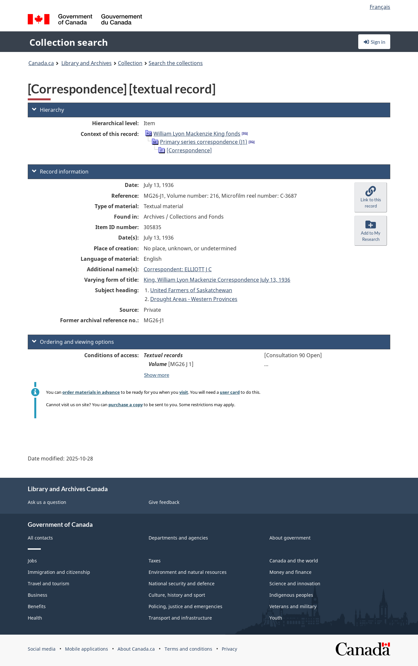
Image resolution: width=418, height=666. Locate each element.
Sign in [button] (374, 42)
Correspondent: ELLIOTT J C (178, 269)
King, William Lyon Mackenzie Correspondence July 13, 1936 (217, 279)
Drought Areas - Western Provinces (193, 299)
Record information (60, 171)
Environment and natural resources (188, 572)
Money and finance (290, 572)
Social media (42, 649)
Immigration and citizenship (59, 572)
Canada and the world (293, 561)
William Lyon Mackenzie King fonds (196, 133)
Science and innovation (294, 583)
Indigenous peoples (291, 595)
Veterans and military (292, 606)
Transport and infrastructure (180, 618)
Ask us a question (47, 502)
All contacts (40, 538)
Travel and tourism (48, 583)
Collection (130, 63)
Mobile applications (86, 649)
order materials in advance (91, 392)
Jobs (32, 561)
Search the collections (176, 63)
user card (230, 392)
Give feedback (164, 502)
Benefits (37, 606)
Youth (275, 618)
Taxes (155, 561)
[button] (370, 197)
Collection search (68, 42)
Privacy (229, 649)
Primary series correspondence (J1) (203, 141)
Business (37, 595)
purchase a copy (125, 405)
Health (35, 618)
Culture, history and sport (177, 595)
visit (183, 392)
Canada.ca (41, 63)
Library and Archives (86, 63)
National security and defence (182, 583)
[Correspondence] (189, 150)
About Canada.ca (136, 649)
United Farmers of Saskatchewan (191, 290)
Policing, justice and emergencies (185, 606)
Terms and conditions (188, 649)
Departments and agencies (178, 538)
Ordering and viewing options (73, 341)
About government (290, 538)
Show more (156, 375)
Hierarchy (48, 109)
